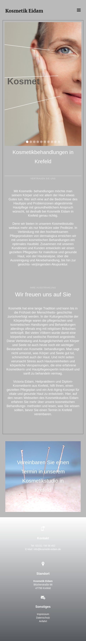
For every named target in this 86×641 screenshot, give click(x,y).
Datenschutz (43, 617)
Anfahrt (43, 621)
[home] (24, 10)
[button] (79, 10)
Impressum (43, 614)
